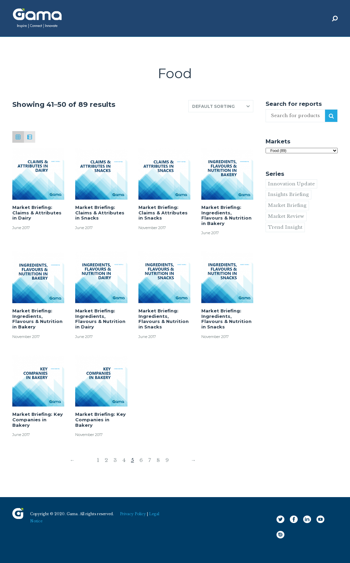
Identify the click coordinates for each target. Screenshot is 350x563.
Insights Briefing (288, 194)
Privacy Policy (133, 514)
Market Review (286, 216)
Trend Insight (285, 227)
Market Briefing (287, 205)
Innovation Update (291, 184)
